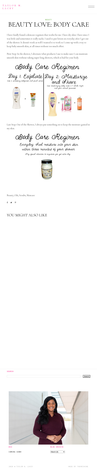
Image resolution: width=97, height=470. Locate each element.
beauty (48, 20)
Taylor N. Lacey (12, 7)
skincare (31, 195)
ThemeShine (82, 466)
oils (16, 195)
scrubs (22, 195)
